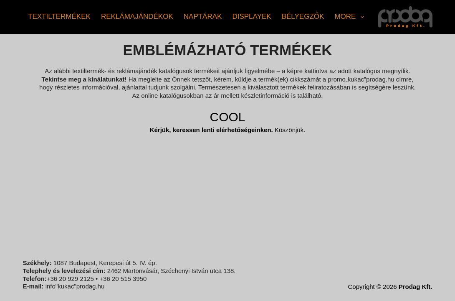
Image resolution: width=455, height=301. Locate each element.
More (350, 17)
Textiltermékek (59, 16)
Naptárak (203, 16)
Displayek (251, 16)
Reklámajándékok (137, 16)
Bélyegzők (303, 16)
